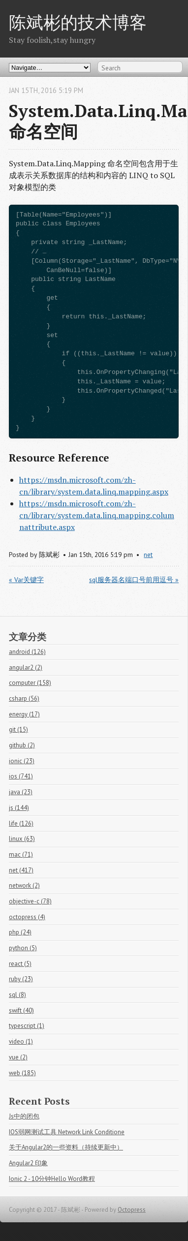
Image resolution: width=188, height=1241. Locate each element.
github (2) (22, 745)
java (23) (20, 792)
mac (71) (21, 854)
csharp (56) (24, 698)
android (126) (27, 652)
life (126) (21, 823)
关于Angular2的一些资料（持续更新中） (66, 1147)
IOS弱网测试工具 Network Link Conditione (67, 1132)
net (148, 554)
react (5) (20, 964)
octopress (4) (27, 917)
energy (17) (24, 714)
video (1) (21, 1041)
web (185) (22, 1073)
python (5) (23, 948)
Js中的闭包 (24, 1116)
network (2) (24, 885)
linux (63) (22, 839)
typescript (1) (26, 1026)
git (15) (18, 729)
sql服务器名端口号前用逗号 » (134, 579)
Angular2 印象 (28, 1163)
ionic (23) (21, 761)
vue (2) (18, 1057)
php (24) (20, 932)
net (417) (21, 870)
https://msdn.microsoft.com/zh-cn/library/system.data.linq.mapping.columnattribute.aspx (96, 515)
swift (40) (21, 1010)
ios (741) (21, 776)
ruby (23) (21, 979)
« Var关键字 (26, 579)
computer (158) (30, 683)
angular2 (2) (25, 667)
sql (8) (17, 995)
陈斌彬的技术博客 (78, 21)
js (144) (19, 808)
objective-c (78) (30, 901)
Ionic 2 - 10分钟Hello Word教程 (52, 1179)
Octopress (132, 1210)
